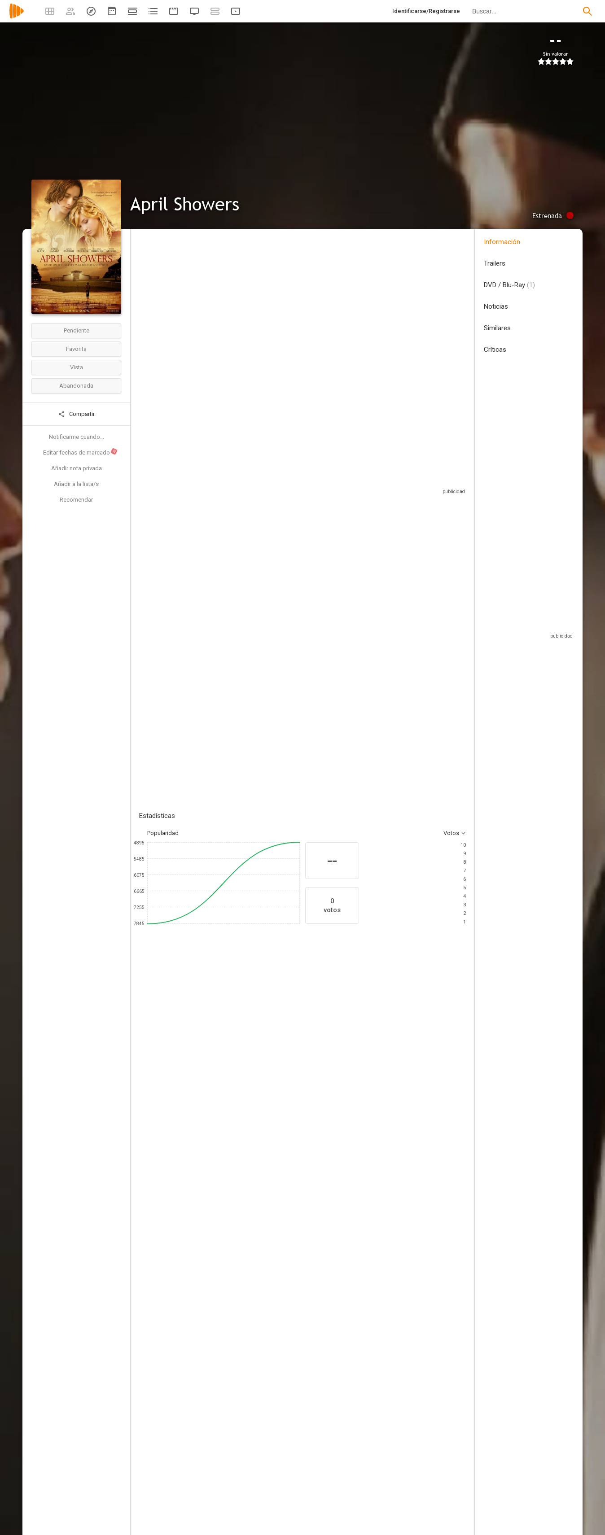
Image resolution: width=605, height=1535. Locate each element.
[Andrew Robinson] (229, 1144)
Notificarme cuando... (76, 436)
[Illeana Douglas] (381, 1049)
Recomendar (76, 499)
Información (502, 242)
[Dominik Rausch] (397, 1202)
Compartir (76, 414)
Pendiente (76, 330)
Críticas (495, 349)
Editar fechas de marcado (80, 452)
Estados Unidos (160, 295)
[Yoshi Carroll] (229, 1367)
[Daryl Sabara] (220, 1049)
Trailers (494, 263)
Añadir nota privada (76, 468)
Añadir (206, 633)
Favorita (76, 348)
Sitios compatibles (369, 473)
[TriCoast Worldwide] (229, 1284)
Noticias (496, 306)
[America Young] (229, 1342)
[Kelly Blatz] (166, 1049)
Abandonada (76, 385)
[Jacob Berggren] (397, 1259)
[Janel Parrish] (274, 1049)
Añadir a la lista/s (76, 484)
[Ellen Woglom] (328, 1049)
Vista (76, 367)
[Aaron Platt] (229, 1202)
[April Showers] (229, 1259)
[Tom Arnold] (435, 1049)
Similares (497, 328)
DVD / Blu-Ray (509, 285)
